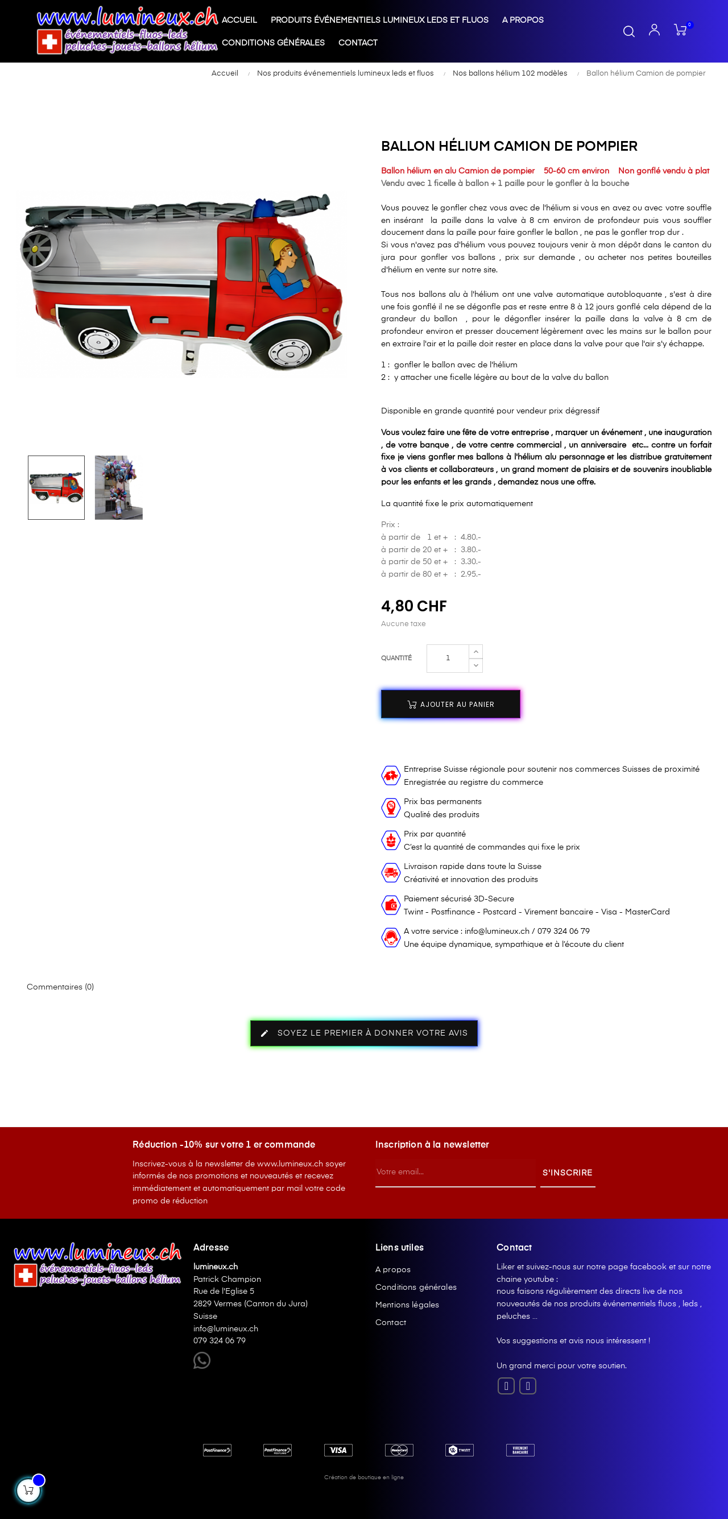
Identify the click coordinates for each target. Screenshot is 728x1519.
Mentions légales (407, 1305)
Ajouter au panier (451, 704)
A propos (393, 1270)
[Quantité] (448, 658)
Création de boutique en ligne (364, 1477)
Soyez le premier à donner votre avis (364, 1033)
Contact (390, 1323)
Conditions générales (416, 1288)
